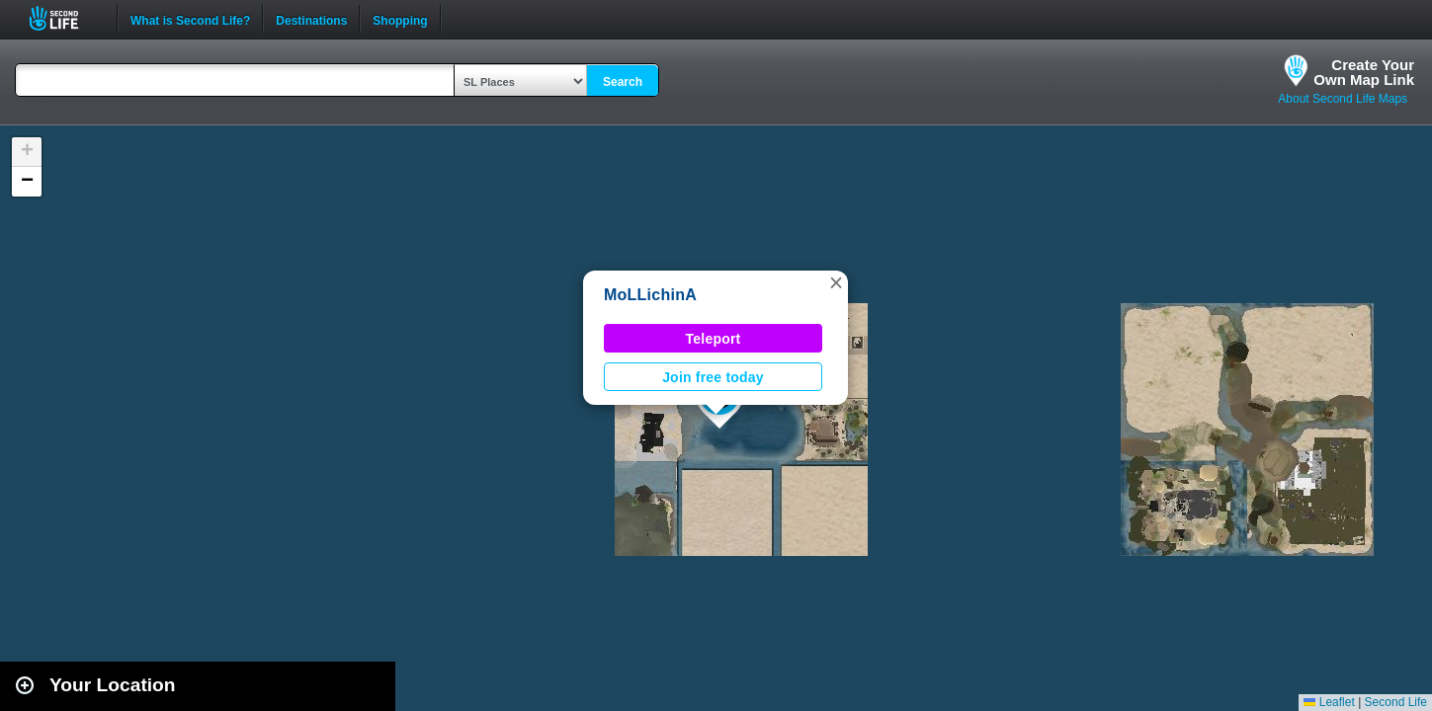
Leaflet (1329, 702)
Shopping (400, 19)
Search (622, 82)
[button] (836, 282)
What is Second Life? (190, 19)
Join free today (713, 377)
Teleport (713, 339)
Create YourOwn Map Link (1363, 72)
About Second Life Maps (1342, 99)
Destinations (311, 19)
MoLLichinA (650, 294)
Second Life (65, 18)
